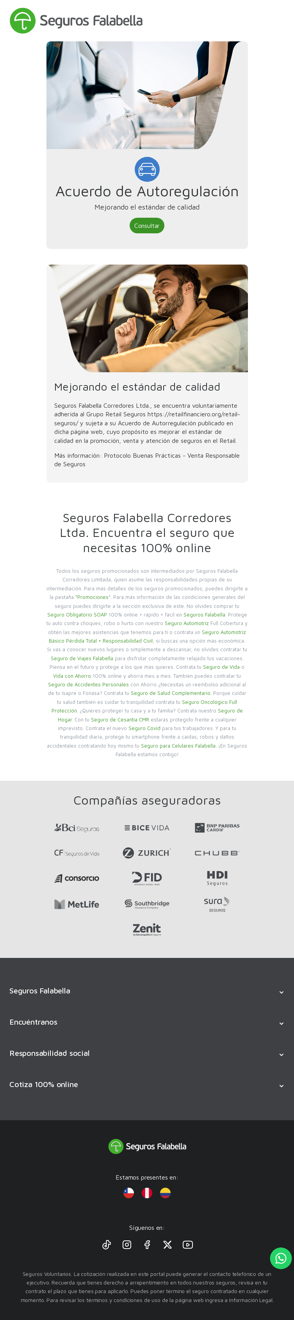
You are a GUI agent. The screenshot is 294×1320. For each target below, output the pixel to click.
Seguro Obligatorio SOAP (77, 614)
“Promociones (92, 597)
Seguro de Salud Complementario (170, 693)
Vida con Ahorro (72, 676)
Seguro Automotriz (187, 623)
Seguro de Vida (221, 667)
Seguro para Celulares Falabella (178, 746)
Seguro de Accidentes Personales (88, 684)
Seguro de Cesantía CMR (120, 719)
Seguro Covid (144, 728)
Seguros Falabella (204, 614)
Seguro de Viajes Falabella (82, 658)
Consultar (147, 225)
